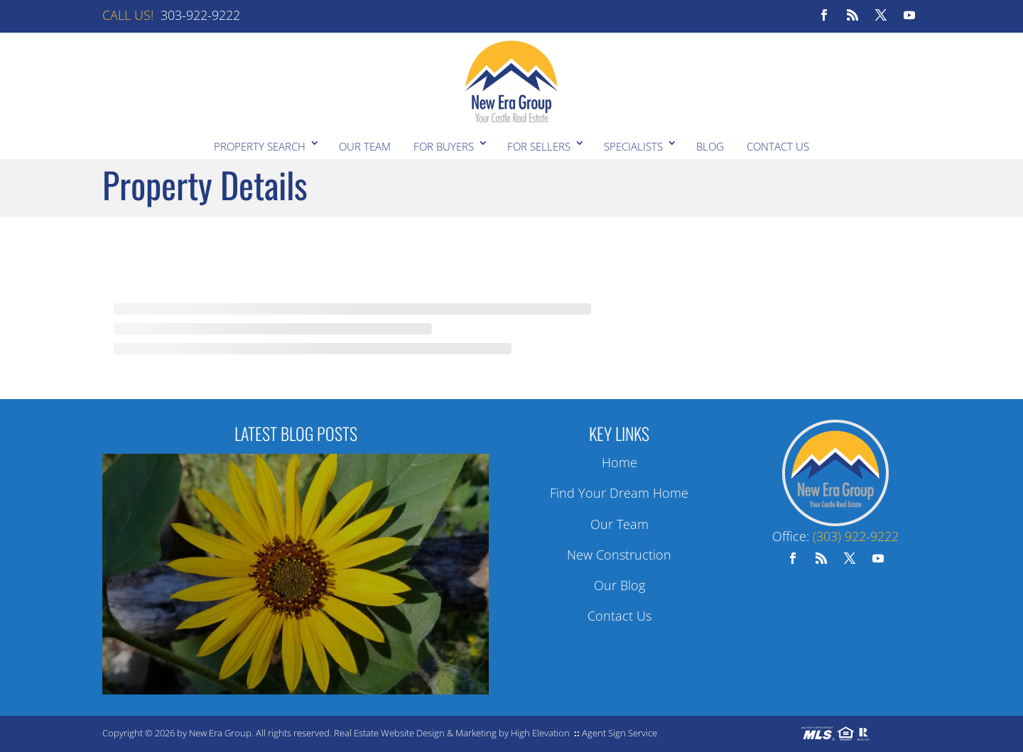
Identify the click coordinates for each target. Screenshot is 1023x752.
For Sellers (538, 146)
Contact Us (778, 146)
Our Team (365, 146)
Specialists (633, 146)
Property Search (259, 146)
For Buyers (443, 146)
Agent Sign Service (619, 732)
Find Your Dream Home (619, 492)
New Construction (619, 554)
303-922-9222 (200, 14)
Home (619, 462)
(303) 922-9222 (856, 536)
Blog (710, 146)
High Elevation (540, 732)
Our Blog (619, 585)
